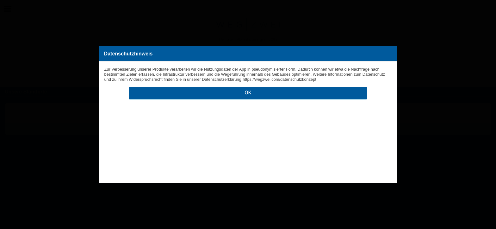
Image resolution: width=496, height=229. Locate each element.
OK (248, 93)
